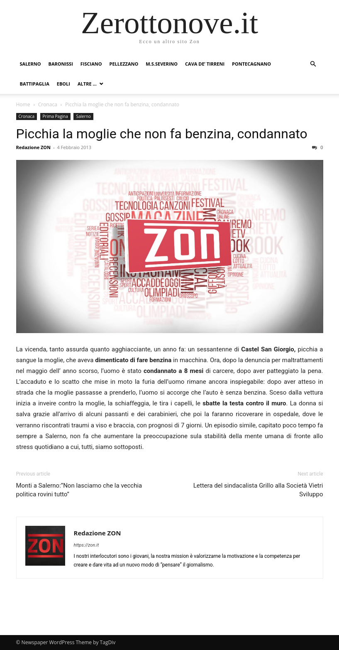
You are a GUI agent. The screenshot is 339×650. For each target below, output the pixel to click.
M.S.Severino (162, 64)
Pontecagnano (251, 64)
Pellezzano (124, 64)
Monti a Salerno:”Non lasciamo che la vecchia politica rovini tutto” (79, 490)
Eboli (63, 84)
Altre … (87, 84)
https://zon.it (86, 545)
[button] (313, 64)
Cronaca (47, 104)
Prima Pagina (55, 116)
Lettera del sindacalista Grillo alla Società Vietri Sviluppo (258, 490)
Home (23, 104)
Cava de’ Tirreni (204, 64)
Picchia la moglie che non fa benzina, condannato (161, 134)
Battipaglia (34, 84)
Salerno (30, 64)
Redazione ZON (33, 147)
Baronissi (60, 64)
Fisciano (91, 64)
